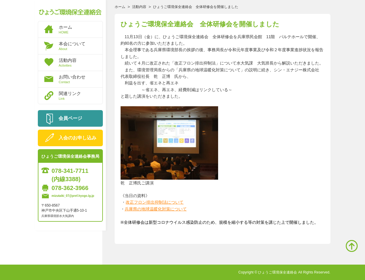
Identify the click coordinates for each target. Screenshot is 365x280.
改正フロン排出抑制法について (155, 202)
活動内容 (81, 62)
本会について (81, 46)
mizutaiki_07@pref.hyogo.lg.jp (73, 195)
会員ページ (70, 118)
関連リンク (81, 95)
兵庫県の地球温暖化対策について (156, 209)
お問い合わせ (81, 79)
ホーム (81, 29)
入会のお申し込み (77, 137)
